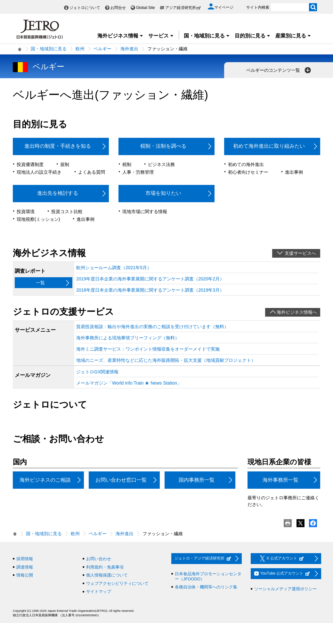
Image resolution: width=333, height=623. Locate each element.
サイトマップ (98, 591)
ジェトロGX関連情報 (97, 371)
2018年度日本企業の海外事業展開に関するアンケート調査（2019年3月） (150, 290)
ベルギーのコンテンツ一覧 (279, 70)
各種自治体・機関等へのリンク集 (206, 587)
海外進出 (129, 48)
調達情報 (24, 567)
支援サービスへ (300, 253)
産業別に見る (293, 35)
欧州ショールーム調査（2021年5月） (113, 267)
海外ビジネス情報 (120, 35)
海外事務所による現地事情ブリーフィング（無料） (127, 337)
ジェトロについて (84, 7)
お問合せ (118, 7)
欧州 (80, 48)
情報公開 (24, 575)
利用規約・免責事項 (105, 567)
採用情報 (24, 558)
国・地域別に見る (207, 35)
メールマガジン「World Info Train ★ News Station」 (129, 383)
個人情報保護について (107, 575)
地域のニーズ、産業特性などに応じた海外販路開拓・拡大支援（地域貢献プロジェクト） (166, 360)
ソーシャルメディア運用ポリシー (285, 588)
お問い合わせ (98, 558)
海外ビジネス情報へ (297, 312)
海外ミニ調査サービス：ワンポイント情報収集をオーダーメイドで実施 (148, 349)
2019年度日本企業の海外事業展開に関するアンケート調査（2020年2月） (150, 278)
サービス (161, 35)
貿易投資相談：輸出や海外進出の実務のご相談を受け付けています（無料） (152, 326)
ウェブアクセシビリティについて (117, 583)
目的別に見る (253, 35)
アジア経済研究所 (183, 7)
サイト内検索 (257, 7)
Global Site (145, 7)
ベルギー (102, 48)
